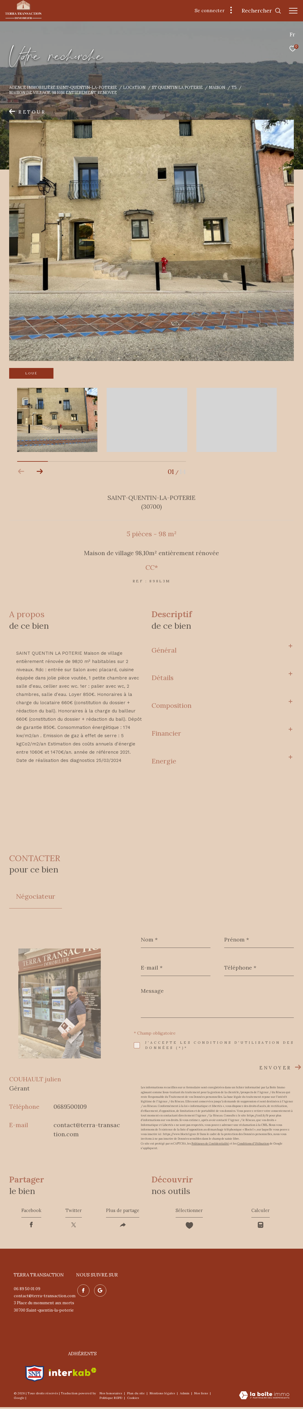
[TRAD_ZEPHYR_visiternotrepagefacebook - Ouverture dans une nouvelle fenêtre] (82, 1291)
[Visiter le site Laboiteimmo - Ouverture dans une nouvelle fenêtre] (264, 1397)
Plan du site (136, 1395)
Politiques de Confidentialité (210, 1143)
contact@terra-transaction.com (44, 1297)
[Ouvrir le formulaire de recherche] (261, 10)
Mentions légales (163, 1395)
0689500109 (70, 1106)
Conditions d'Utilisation (253, 1143)
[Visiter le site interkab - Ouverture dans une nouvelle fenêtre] (73, 1374)
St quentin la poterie (177, 87)
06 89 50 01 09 (27, 1290)
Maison (217, 87)
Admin (185, 1395)
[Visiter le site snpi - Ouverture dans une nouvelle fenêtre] (34, 1374)
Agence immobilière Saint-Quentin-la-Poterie (63, 87)
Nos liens (201, 1395)
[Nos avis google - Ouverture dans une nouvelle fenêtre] (99, 1291)
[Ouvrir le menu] (293, 10)
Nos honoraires (111, 1395)
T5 (234, 87)
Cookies (133, 1400)
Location (134, 87)
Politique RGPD (111, 1400)
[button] (39, 471)
